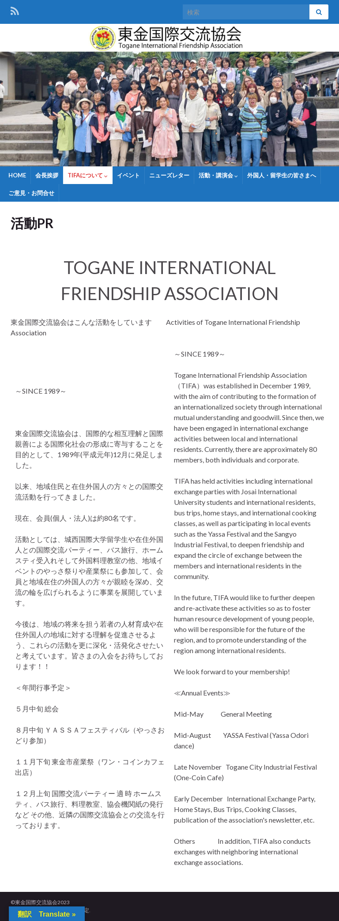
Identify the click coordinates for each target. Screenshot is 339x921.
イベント (128, 175)
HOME (17, 175)
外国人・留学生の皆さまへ (281, 175)
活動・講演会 (218, 175)
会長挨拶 (46, 175)
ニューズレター (169, 175)
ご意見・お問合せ (31, 192)
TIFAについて (88, 175)
